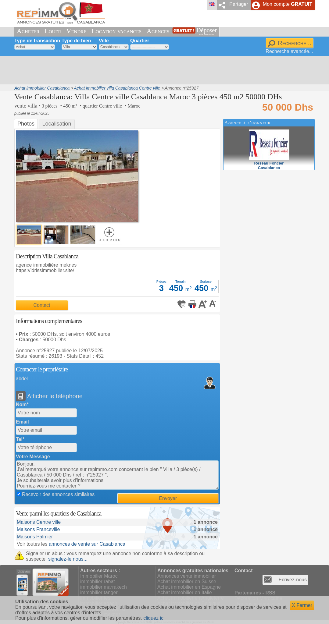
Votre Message (33, 456)
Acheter (28, 31)
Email (22, 421)
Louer (53, 31)
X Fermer (302, 605)
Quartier (139, 40)
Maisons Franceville (38, 529)
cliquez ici (153, 618)
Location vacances (116, 31)
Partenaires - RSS (254, 592)
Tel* (20, 439)
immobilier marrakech (103, 587)
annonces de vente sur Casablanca (87, 544)
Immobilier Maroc (99, 576)
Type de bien (76, 40)
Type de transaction (37, 40)
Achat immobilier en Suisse (186, 581)
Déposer (206, 31)
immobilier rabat (97, 581)
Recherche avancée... (289, 51)
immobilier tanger (99, 592)
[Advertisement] (162, 70)
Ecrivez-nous (293, 579)
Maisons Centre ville (39, 522)
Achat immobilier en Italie (184, 592)
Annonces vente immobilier (186, 576)
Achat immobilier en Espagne (189, 587)
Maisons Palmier (35, 536)
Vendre (76, 31)
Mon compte (287, 4)
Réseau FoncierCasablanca (269, 163)
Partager (238, 4)
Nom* (22, 404)
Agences (158, 31)
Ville (104, 40)
